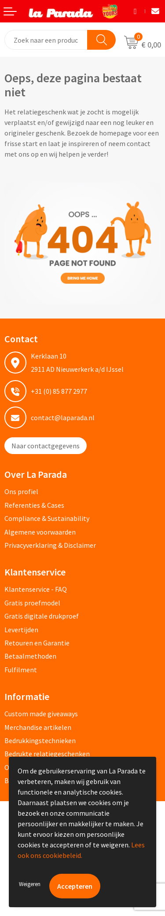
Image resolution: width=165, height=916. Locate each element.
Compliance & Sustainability (46, 518)
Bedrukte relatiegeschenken (47, 753)
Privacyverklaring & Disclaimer (50, 545)
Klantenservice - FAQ (35, 589)
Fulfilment (20, 669)
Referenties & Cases (34, 505)
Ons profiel (21, 491)
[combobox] (46, 40)
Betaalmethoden (30, 656)
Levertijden (21, 629)
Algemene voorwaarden (40, 532)
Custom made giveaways (41, 713)
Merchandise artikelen (37, 727)
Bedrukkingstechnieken (40, 740)
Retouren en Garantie (37, 642)
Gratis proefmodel (32, 602)
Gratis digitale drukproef (41, 616)
